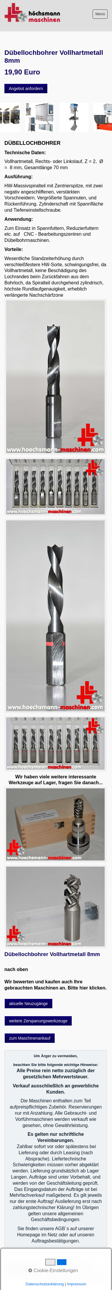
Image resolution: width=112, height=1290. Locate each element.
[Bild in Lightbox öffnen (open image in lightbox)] (55, 377)
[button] (25, 88)
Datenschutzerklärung (23, 1271)
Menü (100, 14)
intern (51, 1271)
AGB (8, 1265)
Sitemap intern (83, 1265)
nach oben (16, 969)
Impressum (56, 1265)
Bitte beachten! (30, 1265)
